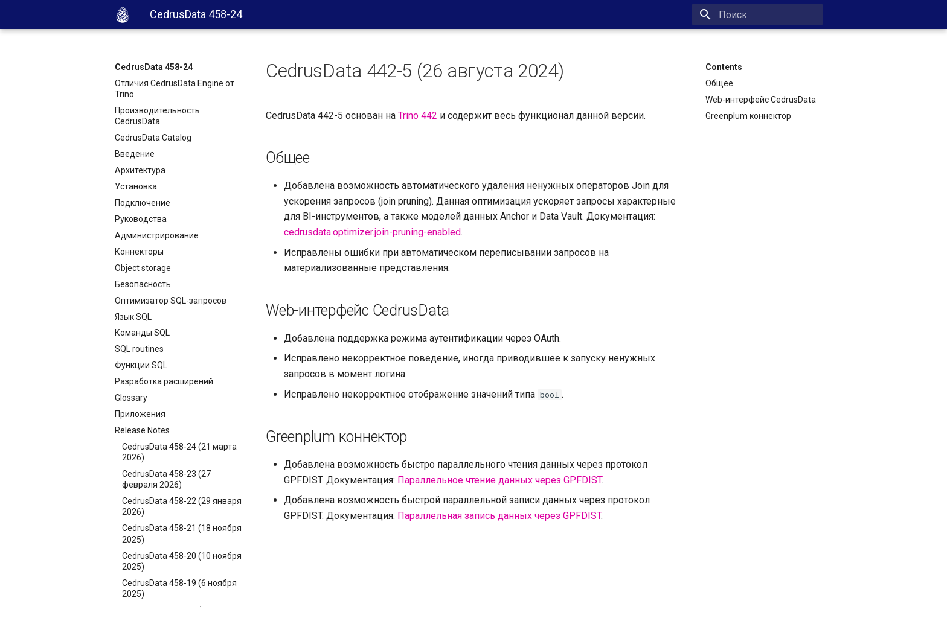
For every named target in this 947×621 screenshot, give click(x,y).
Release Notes (142, 430)
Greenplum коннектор (748, 116)
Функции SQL (141, 365)
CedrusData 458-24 (154, 67)
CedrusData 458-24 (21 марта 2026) (179, 452)
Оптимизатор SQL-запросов (170, 300)
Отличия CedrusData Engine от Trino (174, 88)
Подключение (142, 203)
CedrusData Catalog (153, 137)
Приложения (140, 414)
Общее (719, 83)
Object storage (143, 268)
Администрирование (157, 235)
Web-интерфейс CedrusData (760, 99)
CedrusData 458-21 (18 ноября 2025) (182, 533)
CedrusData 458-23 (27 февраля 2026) (166, 479)
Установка (136, 186)
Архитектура (140, 170)
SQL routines (139, 349)
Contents (723, 67)
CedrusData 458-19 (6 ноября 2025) (179, 588)
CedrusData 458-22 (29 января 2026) (182, 506)
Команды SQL (142, 332)
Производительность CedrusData (157, 116)
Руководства (141, 219)
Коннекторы (139, 251)
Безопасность (143, 284)
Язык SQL (133, 317)
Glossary (131, 398)
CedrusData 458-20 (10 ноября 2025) (182, 561)
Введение (135, 154)
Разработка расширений (164, 381)
